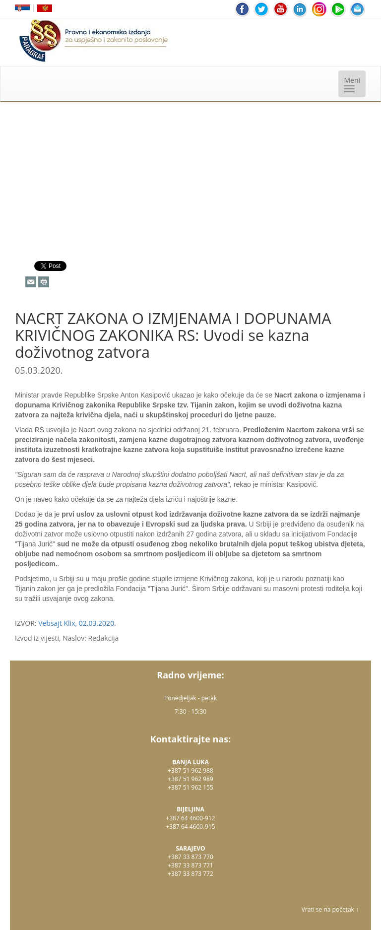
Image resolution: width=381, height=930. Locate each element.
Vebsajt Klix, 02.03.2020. (77, 623)
